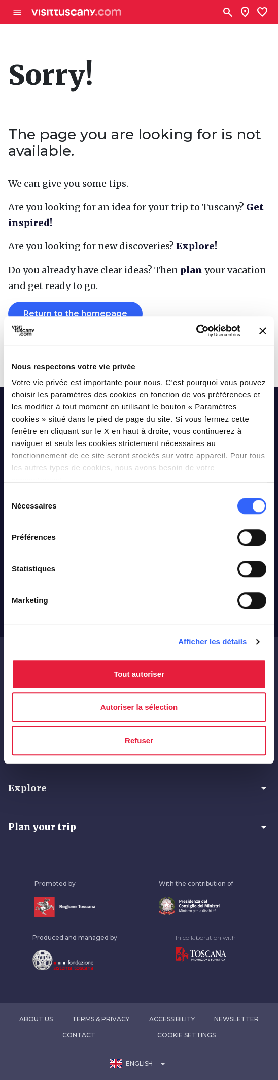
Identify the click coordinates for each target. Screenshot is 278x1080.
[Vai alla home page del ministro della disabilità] (189, 905)
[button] (139, 788)
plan (191, 270)
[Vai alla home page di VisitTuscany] (76, 12)
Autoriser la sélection (139, 707)
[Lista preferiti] (262, 12)
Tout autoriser (139, 674)
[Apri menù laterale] (17, 12)
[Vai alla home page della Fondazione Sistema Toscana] (62, 959)
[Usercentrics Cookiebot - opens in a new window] (196, 330)
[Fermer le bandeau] (262, 330)
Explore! (196, 246)
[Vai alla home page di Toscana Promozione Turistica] (201, 954)
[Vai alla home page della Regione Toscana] (64, 906)
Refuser (139, 740)
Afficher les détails (212, 641)
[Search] (227, 12)
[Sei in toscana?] (245, 12)
